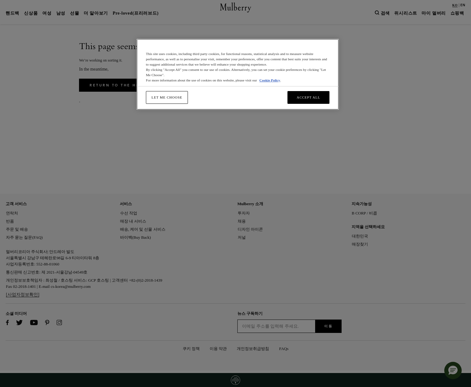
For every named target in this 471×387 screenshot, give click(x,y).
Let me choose (167, 97)
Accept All (308, 97)
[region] (238, 74)
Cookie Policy (269, 80)
